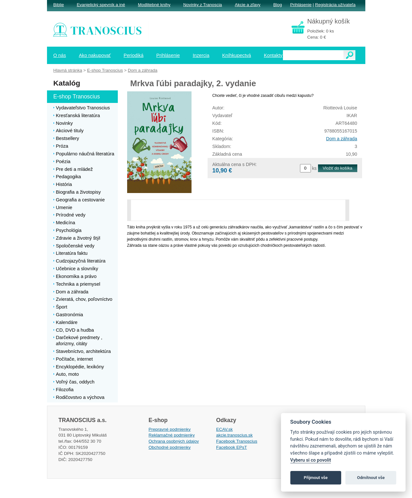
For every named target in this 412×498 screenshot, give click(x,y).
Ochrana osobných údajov (174, 441)
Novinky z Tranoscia (202, 4)
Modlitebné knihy (154, 4)
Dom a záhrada (341, 138)
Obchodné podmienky (170, 447)
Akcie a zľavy (247, 4)
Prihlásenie (300, 4)
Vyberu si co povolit (310, 460)
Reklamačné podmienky (172, 435)
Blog (277, 4)
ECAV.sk (224, 429)
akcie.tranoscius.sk (234, 435)
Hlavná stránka (67, 70)
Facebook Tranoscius (237, 441)
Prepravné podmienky (170, 429)
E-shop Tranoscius (105, 70)
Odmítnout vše (371, 477)
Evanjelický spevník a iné (101, 4)
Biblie (58, 4)
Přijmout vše (316, 477)
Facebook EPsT (231, 447)
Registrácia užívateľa (335, 4)
